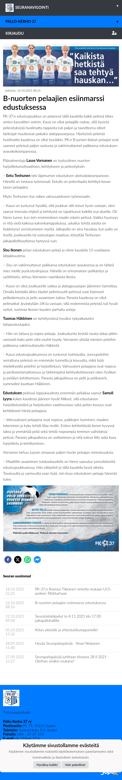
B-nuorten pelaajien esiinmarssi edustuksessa (70, 602)
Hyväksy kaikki (47, 765)
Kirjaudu (61, 33)
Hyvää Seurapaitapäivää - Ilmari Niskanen (67, 643)
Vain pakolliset (75, 765)
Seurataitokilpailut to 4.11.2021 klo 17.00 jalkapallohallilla (68, 618)
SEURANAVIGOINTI (63, 6)
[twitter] (17, 559)
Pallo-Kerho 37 (63, 21)
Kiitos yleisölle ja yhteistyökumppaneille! (66, 630)
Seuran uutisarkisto (21, 673)
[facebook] (8, 559)
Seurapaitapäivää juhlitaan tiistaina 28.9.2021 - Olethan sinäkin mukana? (72, 658)
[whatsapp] (27, 559)
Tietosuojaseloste (16, 712)
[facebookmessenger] (37, 559)
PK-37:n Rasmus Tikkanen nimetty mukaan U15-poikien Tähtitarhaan (73, 591)
